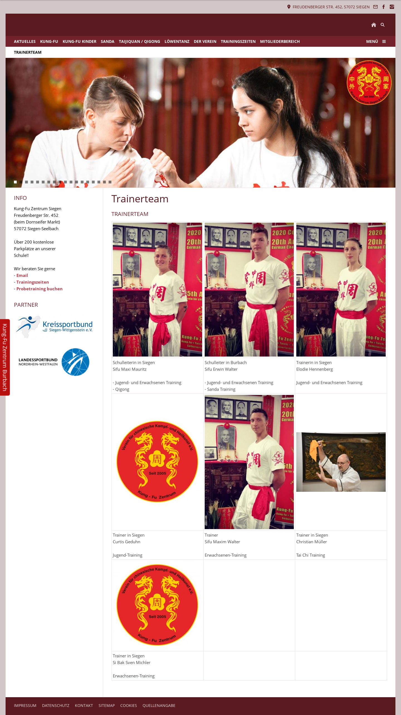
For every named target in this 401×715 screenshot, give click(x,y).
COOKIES (128, 705)
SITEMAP (107, 705)
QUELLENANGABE (159, 705)
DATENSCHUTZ (55, 705)
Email (22, 275)
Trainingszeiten (32, 282)
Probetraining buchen (39, 288)
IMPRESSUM (25, 705)
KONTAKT (84, 705)
